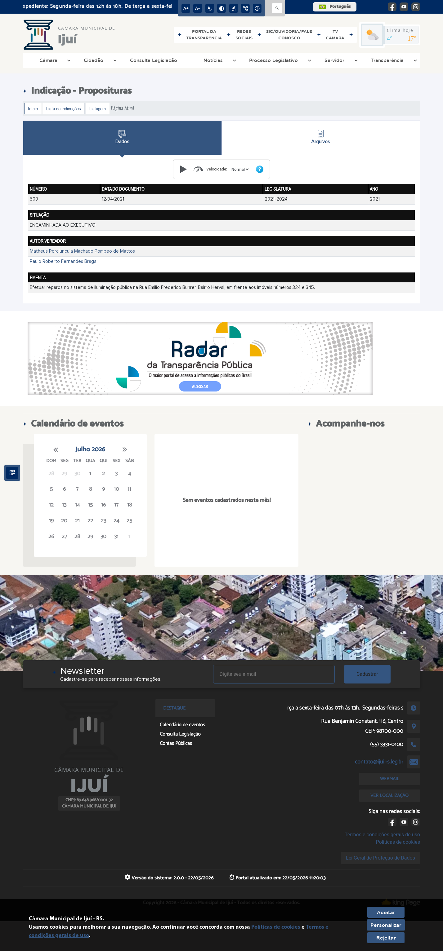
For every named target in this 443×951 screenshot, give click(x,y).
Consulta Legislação (153, 60)
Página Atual (122, 108)
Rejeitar (386, 937)
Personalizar (385, 925)
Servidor (340, 60)
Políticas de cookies (398, 842)
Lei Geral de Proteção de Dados (380, 858)
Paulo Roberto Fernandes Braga (63, 261)
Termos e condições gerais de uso (382, 835)
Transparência (393, 60)
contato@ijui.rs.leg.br (379, 762)
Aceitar (386, 912)
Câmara (54, 60)
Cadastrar (367, 674)
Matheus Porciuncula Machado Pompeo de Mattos (82, 251)
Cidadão (99, 60)
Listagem (97, 108)
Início (33, 108)
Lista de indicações (63, 108)
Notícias (219, 60)
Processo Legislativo (279, 60)
